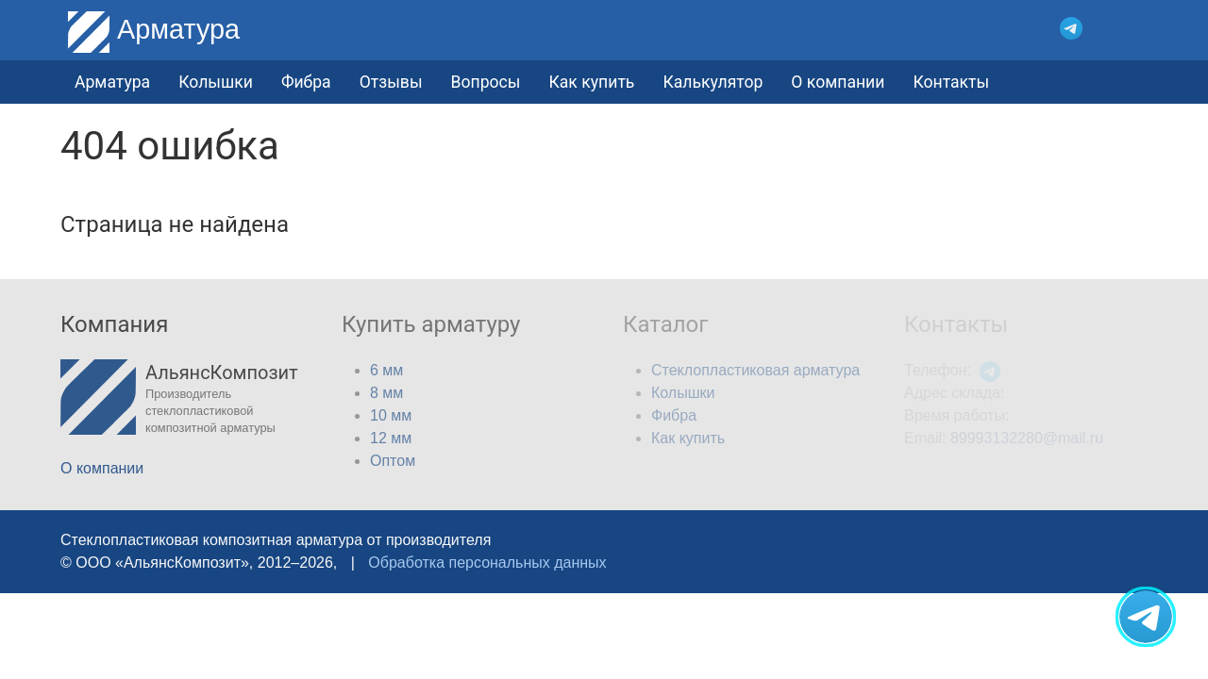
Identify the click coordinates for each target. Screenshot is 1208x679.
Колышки (682, 393)
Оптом (392, 461)
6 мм (386, 370)
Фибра (306, 82)
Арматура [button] (112, 82)
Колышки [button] (215, 82)
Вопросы (486, 82)
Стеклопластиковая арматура (755, 370)
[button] (1134, 28)
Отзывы (391, 82)
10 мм (390, 415)
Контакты (951, 82)
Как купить (591, 82)
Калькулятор (713, 82)
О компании (837, 82)
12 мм (390, 438)
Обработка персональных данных (487, 563)
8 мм (386, 393)
